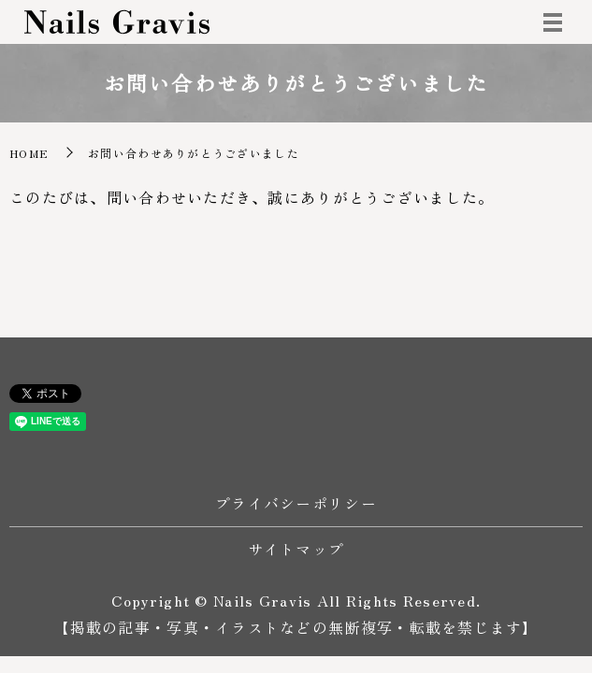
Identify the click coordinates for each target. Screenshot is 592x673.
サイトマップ (296, 548)
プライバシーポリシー (296, 503)
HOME (29, 153)
